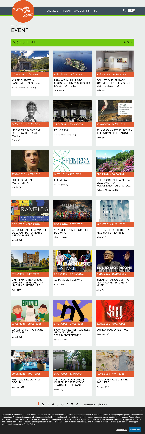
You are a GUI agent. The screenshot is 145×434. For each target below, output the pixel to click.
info (94, 11)
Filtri (129, 42)
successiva (89, 405)
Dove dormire (81, 11)
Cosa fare (52, 11)
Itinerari (66, 11)
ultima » (102, 405)
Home (13, 26)
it (131, 10)
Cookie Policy (29, 428)
